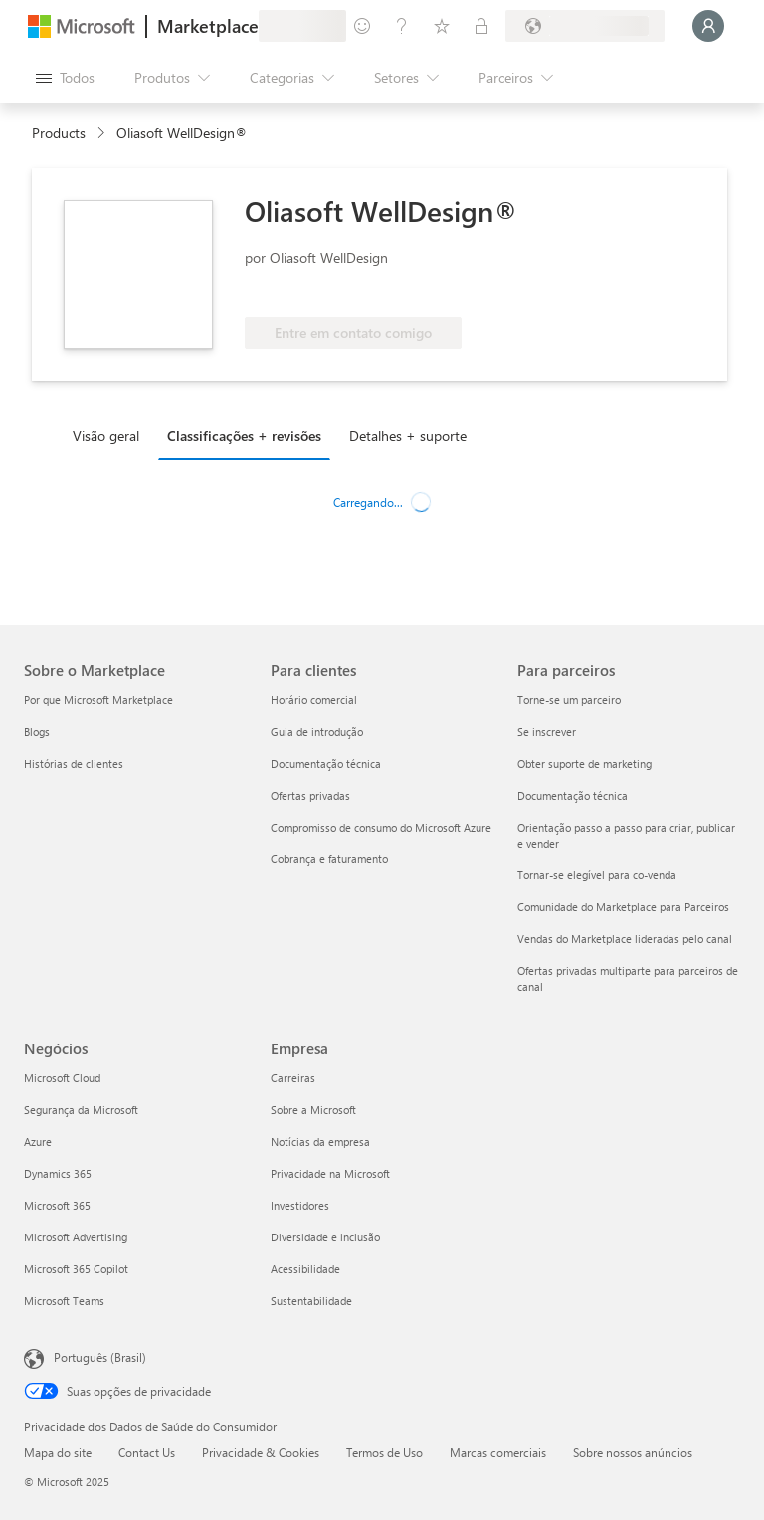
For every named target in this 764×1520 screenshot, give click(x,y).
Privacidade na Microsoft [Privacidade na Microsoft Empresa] (330, 1173)
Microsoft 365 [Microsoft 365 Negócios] (57, 1205)
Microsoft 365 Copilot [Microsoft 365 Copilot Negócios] (76, 1268)
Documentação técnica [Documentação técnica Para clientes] (326, 763)
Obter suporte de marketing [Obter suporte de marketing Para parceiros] (584, 763)
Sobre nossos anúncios (632, 1452)
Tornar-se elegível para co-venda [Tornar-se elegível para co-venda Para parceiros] (596, 874)
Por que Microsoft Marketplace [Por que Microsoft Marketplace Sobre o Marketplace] (98, 699)
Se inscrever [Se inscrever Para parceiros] (546, 731)
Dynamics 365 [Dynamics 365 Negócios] (58, 1173)
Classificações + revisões (244, 435)
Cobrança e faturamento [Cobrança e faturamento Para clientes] (329, 859)
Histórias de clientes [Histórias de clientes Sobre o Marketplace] (73, 763)
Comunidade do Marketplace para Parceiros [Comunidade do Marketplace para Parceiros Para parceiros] (623, 906)
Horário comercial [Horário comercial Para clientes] (314, 699)
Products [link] (59, 132)
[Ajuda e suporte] (402, 26)
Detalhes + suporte (408, 435)
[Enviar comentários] (362, 26)
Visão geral (106, 435)
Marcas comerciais (498, 1452)
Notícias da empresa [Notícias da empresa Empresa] (320, 1141)
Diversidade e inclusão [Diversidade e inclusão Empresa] (325, 1237)
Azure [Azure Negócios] (38, 1141)
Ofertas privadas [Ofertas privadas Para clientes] (310, 795)
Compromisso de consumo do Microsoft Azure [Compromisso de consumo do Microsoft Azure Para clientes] (381, 827)
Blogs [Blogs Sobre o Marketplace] (37, 731)
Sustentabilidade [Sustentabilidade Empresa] (311, 1300)
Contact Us (146, 1452)
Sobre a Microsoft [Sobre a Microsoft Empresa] (313, 1109)
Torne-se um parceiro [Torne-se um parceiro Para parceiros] (569, 699)
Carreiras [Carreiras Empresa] (293, 1077)
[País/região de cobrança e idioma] (585, 26)
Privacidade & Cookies (260, 1452)
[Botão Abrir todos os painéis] (65, 77)
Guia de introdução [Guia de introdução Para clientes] (317, 731)
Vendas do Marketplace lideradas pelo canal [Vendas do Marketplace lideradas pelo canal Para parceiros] (624, 938)
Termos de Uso (384, 1452)
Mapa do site (58, 1452)
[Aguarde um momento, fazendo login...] (708, 26)
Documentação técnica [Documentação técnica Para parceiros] (572, 795)
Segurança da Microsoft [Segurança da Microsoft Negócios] (81, 1109)
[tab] (111, 435)
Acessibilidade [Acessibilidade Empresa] (305, 1268)
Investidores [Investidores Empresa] (300, 1205)
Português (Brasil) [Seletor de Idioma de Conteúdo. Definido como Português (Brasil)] (100, 1357)
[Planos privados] (481, 26)
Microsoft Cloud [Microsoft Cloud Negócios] (62, 1077)
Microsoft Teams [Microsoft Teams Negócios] (64, 1300)
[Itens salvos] (442, 26)
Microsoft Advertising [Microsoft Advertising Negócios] (75, 1237)
